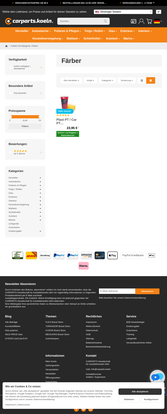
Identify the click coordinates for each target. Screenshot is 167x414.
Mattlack (25, 208)
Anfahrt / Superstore (96, 377)
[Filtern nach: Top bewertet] (25, 93)
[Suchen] (83, 21)
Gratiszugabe (25, 231)
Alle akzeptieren (140, 391)
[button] (109, 80)
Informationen (54, 355)
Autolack (25, 216)
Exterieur (25, 197)
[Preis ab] (16, 120)
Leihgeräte (14, 223)
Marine (25, 220)
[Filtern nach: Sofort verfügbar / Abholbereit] (25, 67)
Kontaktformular (93, 374)
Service (131, 316)
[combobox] (123, 12)
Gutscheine (14, 227)
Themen (50, 316)
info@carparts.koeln (100, 369)
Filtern (25, 126)
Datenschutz (24, 404)
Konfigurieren (151, 399)
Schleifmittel (25, 212)
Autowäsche (25, 181)
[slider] (10, 116)
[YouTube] (83, 409)
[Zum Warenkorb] (149, 21)
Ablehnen (129, 399)
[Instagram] (90, 409)
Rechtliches (94, 316)
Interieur (25, 201)
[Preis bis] (34, 120)
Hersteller (25, 178)
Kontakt (91, 355)
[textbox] (123, 12)
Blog (8, 316)
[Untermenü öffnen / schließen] (40, 178)
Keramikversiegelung (25, 204)
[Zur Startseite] (29, 21)
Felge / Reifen (25, 189)
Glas (25, 193)
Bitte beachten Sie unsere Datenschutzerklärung (122, 298)
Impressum (10, 404)
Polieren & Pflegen (25, 185)
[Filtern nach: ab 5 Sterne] (25, 152)
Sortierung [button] (127, 80)
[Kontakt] (134, 21)
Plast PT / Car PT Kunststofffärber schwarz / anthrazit (67, 121)
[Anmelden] (141, 21)
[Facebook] (76, 409)
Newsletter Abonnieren (20, 284)
